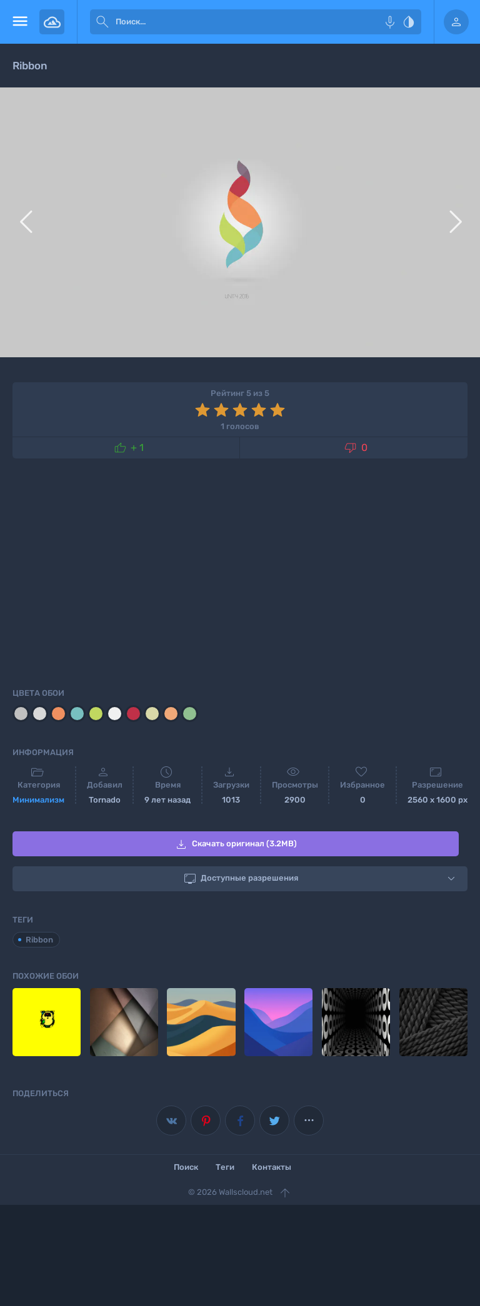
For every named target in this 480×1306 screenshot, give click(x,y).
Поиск (186, 1167)
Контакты (271, 1167)
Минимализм (38, 799)
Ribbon (39, 939)
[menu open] (19, 22)
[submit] (102, 21)
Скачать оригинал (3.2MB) (235, 844)
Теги (225, 1167)
